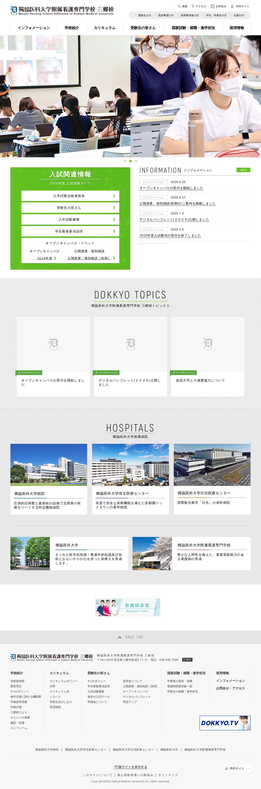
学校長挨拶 (17, 681)
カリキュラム (59, 673)
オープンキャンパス (135, 691)
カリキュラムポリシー (64, 681)
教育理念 (16, 686)
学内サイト (240, 6)
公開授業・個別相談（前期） (141, 686)
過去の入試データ (98, 696)
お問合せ (219, 6)
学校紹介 (16, 673)
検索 (183, 6)
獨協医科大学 (169, 749)
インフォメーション (230, 680)
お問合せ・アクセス (230, 688)
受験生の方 (144, 15)
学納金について (97, 702)
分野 (52, 686)
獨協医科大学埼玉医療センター (85, 749)
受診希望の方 (166, 15)
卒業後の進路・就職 (179, 681)
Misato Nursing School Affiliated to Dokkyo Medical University (62, 10)
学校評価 (16, 707)
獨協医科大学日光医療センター (133, 749)
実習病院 (55, 707)
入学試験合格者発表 (69, 196)
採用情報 (222, 673)
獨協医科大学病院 (47, 749)
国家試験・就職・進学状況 (186, 673)
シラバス (55, 696)
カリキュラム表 (59, 691)
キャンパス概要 (20, 717)
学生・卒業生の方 (216, 15)
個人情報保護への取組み (135, 775)
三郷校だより (18, 712)
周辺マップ (130, 702)
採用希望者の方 (190, 15)
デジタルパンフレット (137, 696)
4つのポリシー (19, 691)
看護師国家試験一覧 (179, 686)
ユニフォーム (18, 728)
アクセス (199, 6)
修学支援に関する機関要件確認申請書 (25, 699)
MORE (243, 170)
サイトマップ (168, 775)
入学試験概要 (69, 219)
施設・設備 (17, 722)
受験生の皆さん (69, 207)
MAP (187, 659)
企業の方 (239, 15)
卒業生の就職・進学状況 (182, 691)
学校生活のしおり (61, 702)
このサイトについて (98, 775)
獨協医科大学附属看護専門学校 (205, 749)
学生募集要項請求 (69, 231)
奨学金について (133, 681)
